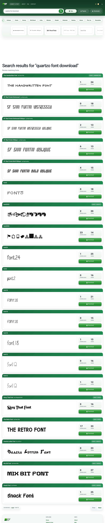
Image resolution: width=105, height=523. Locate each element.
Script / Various (96, 485)
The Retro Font (8, 419)
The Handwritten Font (10, 75)
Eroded (58, 20)
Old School (34, 20)
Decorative (99, 20)
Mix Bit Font (7, 463)
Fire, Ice (90, 20)
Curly (42, 20)
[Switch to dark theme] (99, 4)
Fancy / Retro (97, 397)
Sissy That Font (8, 397)
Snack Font (7, 485)
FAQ (28, 4)
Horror (82, 20)
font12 (6, 354)
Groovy (25, 20)
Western (50, 20)
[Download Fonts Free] (4, 4)
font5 (5, 183)
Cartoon (10, 20)
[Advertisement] (52, 49)
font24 (6, 247)
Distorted (66, 20)
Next (99, 508)
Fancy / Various (97, 463)
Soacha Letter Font (10, 441)
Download (90, 89)
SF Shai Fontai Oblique (11, 140)
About (24, 4)
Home (47, 520)
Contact (33, 4)
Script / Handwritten (95, 75)
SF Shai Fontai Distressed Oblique (14, 118)
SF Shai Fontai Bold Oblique (12, 161)
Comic (18, 20)
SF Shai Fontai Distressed (12, 97)
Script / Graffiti (96, 204)
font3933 (6, 204)
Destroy (75, 20)
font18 (6, 290)
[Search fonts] (61, 11)
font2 (5, 269)
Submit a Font (14, 4)
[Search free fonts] (31, 11)
